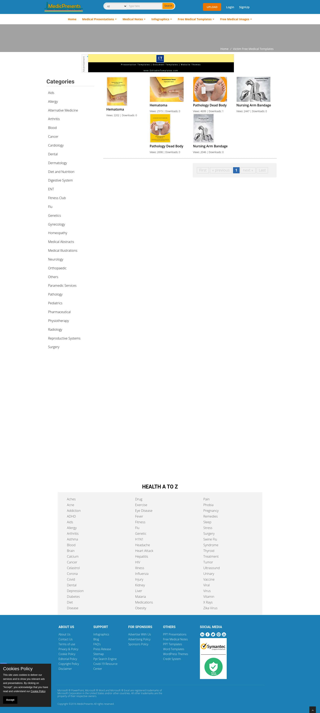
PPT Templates (172, 644)
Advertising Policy (139, 639)
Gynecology (56, 224)
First (202, 170)
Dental (53, 154)
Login (230, 7)
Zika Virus (210, 608)
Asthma (72, 539)
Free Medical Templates (195, 19)
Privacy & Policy (68, 649)
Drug (138, 499)
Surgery (53, 347)
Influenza (141, 573)
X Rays (208, 602)
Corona (72, 573)
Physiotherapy (58, 320)
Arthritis (54, 119)
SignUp (244, 7)
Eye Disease (143, 510)
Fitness (140, 522)
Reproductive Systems (64, 338)
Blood (52, 127)
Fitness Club (57, 198)
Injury (139, 579)
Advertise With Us (139, 634)
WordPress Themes (175, 654)
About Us (64, 634)
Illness (139, 568)
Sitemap (98, 654)
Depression (75, 591)
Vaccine (209, 579)
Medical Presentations (98, 19)
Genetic (140, 533)
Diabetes (73, 596)
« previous (221, 170)
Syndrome (211, 545)
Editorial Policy (68, 659)
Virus (207, 591)
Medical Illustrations (62, 250)
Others (53, 277)
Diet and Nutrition (61, 171)
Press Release (102, 649)
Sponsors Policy (138, 644)
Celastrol (73, 568)
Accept (10, 699)
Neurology (55, 259)
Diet (70, 602)
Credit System (172, 659)
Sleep (207, 522)
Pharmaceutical (59, 312)
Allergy (53, 101)
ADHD (71, 516)
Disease (72, 608)
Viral (206, 585)
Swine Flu (210, 539)
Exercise (141, 505)
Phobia (208, 505)
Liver (138, 591)
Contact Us (66, 639)
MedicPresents (85, 704)
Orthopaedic (57, 268)
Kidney (140, 585)
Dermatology (57, 163)
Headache (142, 545)
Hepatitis (141, 556)
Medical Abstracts (61, 241)
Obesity (140, 608)
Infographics (160, 19)
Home (72, 19)
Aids (51, 92)
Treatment (211, 556)
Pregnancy (211, 510)
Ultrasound (211, 568)
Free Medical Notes (175, 639)
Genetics (54, 215)
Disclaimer (65, 669)
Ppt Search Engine (105, 659)
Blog (96, 639)
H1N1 (139, 539)
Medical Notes (133, 19)
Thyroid (208, 550)
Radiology (55, 329)
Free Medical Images (234, 19)
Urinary (208, 573)
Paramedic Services (62, 285)
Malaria (140, 596)
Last (262, 170)
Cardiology (56, 145)
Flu (50, 206)
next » (248, 170)
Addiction (74, 510)
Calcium (73, 556)
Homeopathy (57, 233)
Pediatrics (55, 303)
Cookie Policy (67, 654)
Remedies (210, 516)
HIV (137, 562)
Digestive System (60, 180)
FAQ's (96, 644)
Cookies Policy (18, 669)
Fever (139, 516)
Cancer (53, 136)
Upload (212, 7)
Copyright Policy (69, 664)
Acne (70, 505)
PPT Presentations (174, 634)
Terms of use (67, 644)
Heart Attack (144, 550)
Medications (144, 602)
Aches (71, 499)
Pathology (55, 294)
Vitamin (208, 596)
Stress (207, 528)
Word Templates (173, 649)
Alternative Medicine (63, 110)
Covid (71, 579)
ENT (51, 189)
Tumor (208, 562)
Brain (71, 550)
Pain (206, 499)
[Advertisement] (160, 35)
